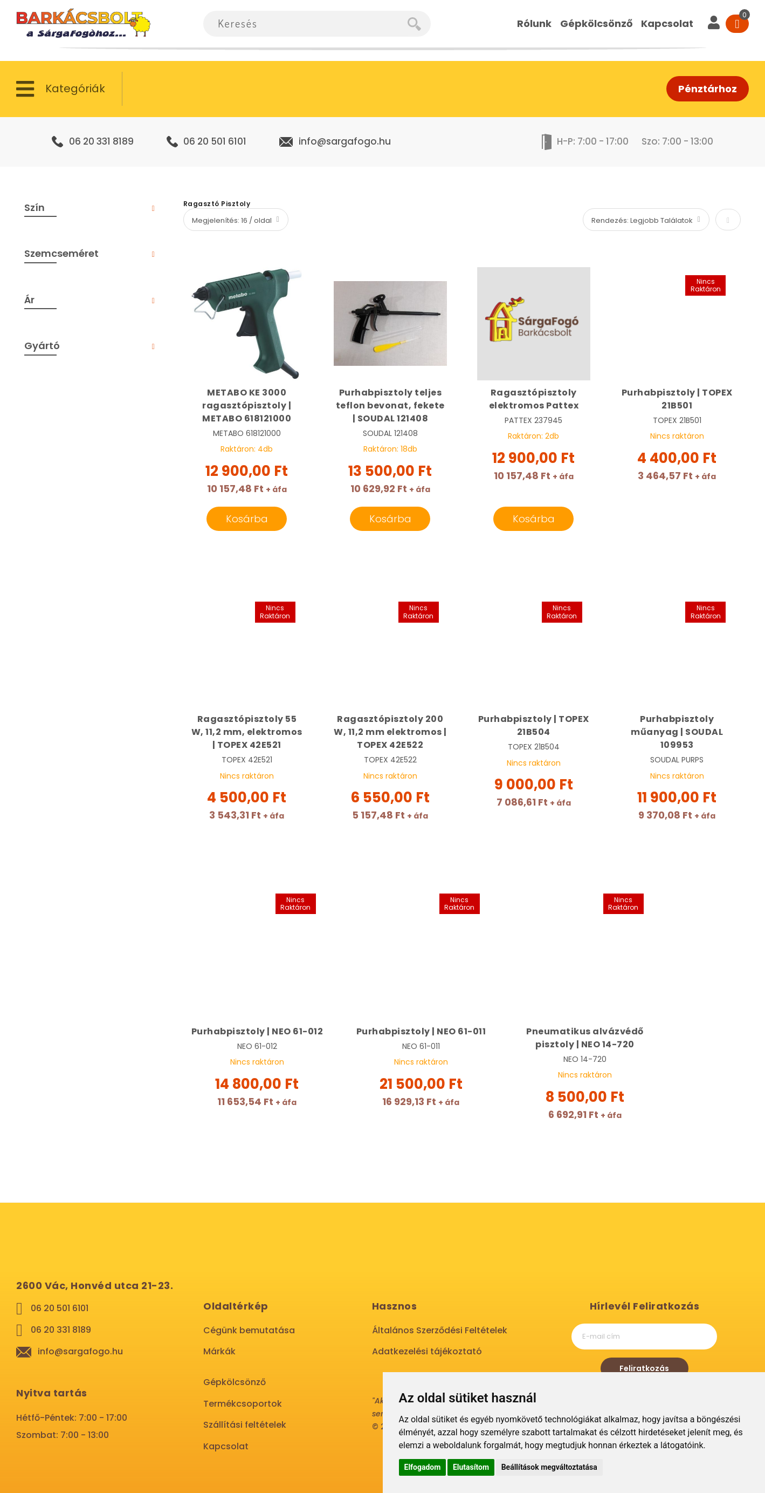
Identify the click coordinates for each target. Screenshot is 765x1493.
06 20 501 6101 (214, 141)
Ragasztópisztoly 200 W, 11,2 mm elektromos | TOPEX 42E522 (390, 732)
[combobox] (305, 24)
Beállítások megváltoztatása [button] (549, 1467)
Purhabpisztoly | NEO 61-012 (257, 1031)
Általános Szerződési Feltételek (439, 1330)
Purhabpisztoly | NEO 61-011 (421, 1031)
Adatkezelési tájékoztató (427, 1351)
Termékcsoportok (242, 1403)
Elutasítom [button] (471, 1467)
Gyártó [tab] (42, 345)
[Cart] (737, 24)
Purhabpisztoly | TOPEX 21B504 (533, 725)
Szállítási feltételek (244, 1425)
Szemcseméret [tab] (61, 253)
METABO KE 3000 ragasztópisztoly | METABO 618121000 (246, 405)
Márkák (219, 1351)
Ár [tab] (29, 299)
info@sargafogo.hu (345, 141)
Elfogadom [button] (422, 1467)
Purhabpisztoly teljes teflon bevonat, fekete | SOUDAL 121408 (390, 405)
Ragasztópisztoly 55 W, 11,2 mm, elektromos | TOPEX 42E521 (246, 732)
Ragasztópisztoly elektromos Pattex (534, 399)
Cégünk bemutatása (249, 1330)
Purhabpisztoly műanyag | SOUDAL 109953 (677, 732)
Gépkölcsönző (234, 1382)
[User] (714, 24)
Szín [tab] (34, 207)
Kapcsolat (226, 1446)
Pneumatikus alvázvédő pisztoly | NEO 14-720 (585, 1038)
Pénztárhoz (707, 89)
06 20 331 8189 (101, 141)
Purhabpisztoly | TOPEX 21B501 (677, 399)
